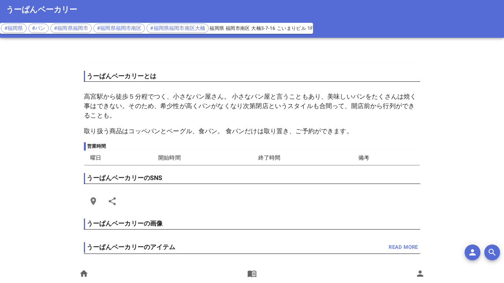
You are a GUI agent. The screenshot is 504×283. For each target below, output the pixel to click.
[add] (472, 252)
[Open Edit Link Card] (93, 201)
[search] (492, 252)
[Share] (112, 201)
